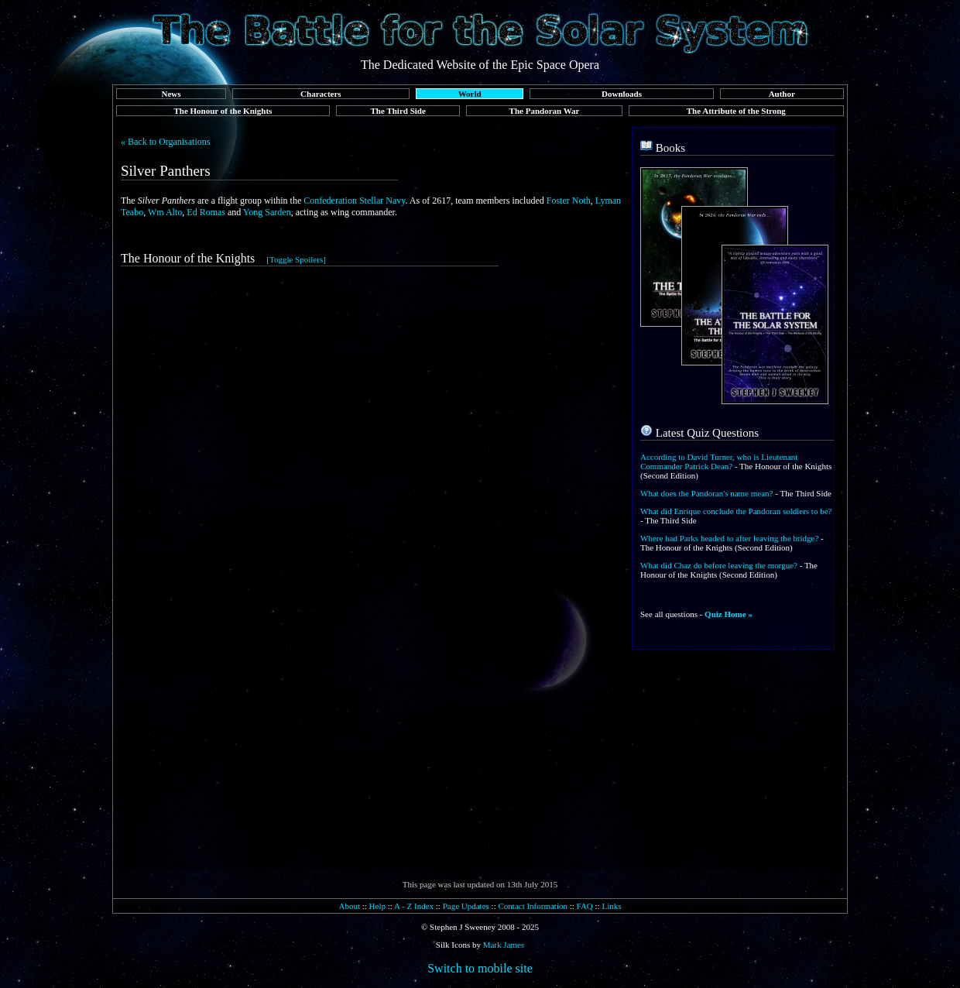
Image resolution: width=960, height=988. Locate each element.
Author (782, 93)
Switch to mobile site (480, 968)
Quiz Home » (729, 614)
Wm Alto (165, 212)
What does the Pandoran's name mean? (706, 493)
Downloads (622, 93)
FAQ (585, 906)
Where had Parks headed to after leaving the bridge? (729, 538)
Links (611, 906)
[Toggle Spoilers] (296, 259)
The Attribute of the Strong (736, 110)
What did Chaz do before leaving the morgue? (718, 565)
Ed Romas (206, 212)
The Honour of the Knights (222, 110)
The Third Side (398, 110)
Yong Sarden (267, 212)
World (470, 93)
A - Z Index (414, 906)
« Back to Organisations (165, 141)
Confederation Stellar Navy (354, 200)
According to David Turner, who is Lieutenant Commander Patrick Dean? (718, 461)
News (170, 93)
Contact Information (532, 906)
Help (377, 906)
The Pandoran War (544, 110)
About (349, 906)
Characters (320, 93)
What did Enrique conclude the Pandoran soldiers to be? (735, 511)
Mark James (503, 944)
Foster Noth (569, 200)
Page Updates (466, 906)
